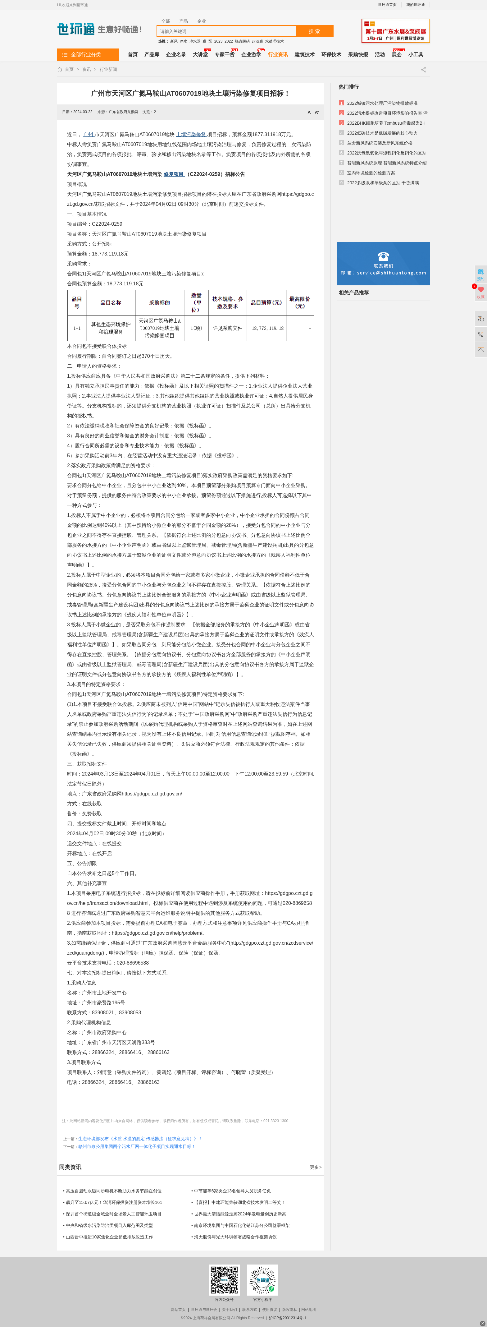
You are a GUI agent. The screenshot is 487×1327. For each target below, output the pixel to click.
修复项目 (174, 174)
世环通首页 (387, 4)
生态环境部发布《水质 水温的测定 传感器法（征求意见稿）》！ (140, 1138)
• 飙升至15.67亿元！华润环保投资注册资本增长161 (112, 1202)
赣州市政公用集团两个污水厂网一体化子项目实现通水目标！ (137, 1146)
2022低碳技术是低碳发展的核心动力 (382, 133)
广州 (88, 134)
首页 (69, 69)
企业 (201, 21)
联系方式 (249, 1309)
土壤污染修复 (191, 134)
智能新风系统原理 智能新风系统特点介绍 (387, 162)
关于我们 (229, 1309)
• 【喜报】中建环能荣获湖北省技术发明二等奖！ (238, 1202)
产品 (183, 21)
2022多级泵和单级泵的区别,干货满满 (383, 182)
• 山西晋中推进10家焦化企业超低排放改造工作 (108, 1236)
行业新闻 (108, 69)
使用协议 (269, 1309)
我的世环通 (415, 4)
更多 (316, 1167)
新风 (174, 41)
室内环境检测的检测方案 (371, 172)
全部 (165, 21)
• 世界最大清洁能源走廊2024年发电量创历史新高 (238, 1213)
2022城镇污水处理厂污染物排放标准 (382, 103)
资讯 (86, 69)
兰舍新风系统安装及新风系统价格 (379, 143)
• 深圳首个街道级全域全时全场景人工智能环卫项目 (112, 1213)
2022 (229, 41)
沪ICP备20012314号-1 (287, 1318)
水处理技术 (274, 41)
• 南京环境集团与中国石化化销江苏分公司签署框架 (240, 1225)
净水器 (195, 41)
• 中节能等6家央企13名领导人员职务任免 (231, 1190)
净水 (183, 41)
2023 (218, 41)
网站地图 (308, 1309)
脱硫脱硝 (242, 41)
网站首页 (178, 1309)
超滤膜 (257, 41)
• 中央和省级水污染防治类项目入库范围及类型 (108, 1225)
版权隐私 (289, 1309)
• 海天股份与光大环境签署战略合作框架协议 (234, 1236)
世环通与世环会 (204, 1309)
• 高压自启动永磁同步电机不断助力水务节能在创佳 (112, 1190)
